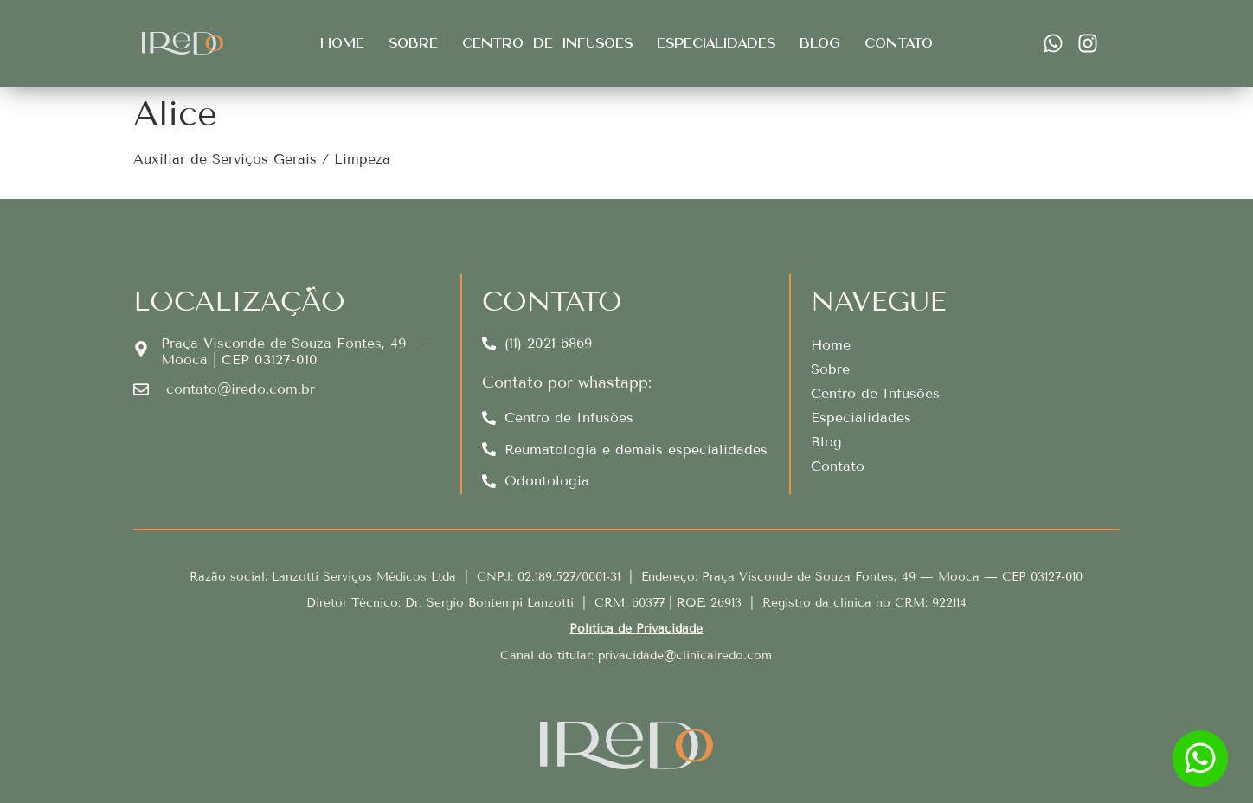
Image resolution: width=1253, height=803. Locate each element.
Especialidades (716, 43)
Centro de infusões (547, 43)
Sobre (413, 43)
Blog (820, 43)
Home (342, 43)
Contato (898, 43)
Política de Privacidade (636, 628)
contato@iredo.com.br (240, 389)
